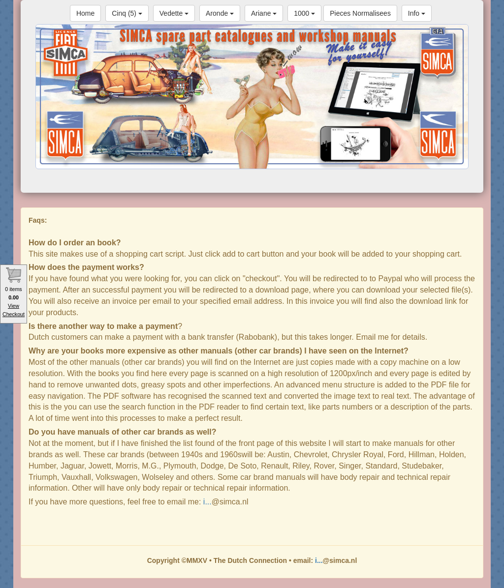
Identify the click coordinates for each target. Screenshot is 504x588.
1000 (304, 13)
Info (416, 13)
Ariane (264, 13)
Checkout (13, 314)
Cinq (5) (127, 13)
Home (85, 13)
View (13, 306)
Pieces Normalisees (360, 13)
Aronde (220, 13)
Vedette (174, 13)
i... (207, 502)
